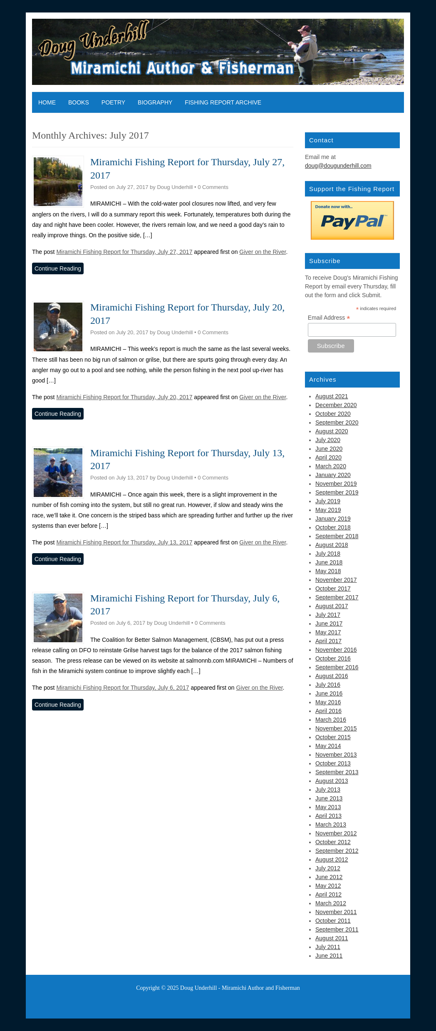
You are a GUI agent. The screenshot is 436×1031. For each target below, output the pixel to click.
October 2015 (333, 737)
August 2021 (331, 396)
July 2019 (327, 501)
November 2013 (336, 754)
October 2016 (333, 658)
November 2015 (336, 728)
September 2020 (337, 422)
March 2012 (330, 903)
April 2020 (328, 457)
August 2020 (331, 431)
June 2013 (328, 798)
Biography (155, 102)
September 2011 (337, 929)
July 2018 (327, 553)
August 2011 (331, 938)
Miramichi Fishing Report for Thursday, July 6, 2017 (122, 687)
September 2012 (337, 850)
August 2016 (331, 676)
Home (47, 102)
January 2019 (333, 518)
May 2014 (328, 746)
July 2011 (327, 947)
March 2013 (330, 824)
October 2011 (333, 920)
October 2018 (333, 527)
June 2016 (328, 693)
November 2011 (336, 912)
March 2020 (330, 466)
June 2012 (328, 877)
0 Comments (213, 187)
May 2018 (328, 571)
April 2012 (328, 894)
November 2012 (336, 833)
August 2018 (331, 545)
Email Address (329, 318)
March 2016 (330, 719)
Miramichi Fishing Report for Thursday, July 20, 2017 (124, 397)
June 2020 (328, 448)
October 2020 (333, 413)
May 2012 (328, 885)
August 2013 (331, 781)
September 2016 (337, 667)
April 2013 (328, 815)
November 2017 (336, 579)
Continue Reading (58, 268)
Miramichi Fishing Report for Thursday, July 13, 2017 (124, 542)
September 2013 (337, 772)
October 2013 (333, 763)
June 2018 (328, 562)
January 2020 (333, 475)
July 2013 (327, 789)
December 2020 (336, 405)
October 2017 (333, 588)
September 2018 (337, 536)
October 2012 (333, 842)
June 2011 (328, 955)
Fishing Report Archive (223, 102)
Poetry (113, 102)
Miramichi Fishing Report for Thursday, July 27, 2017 (124, 251)
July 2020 (327, 440)
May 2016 (328, 702)
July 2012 (327, 868)
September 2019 (337, 492)
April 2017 (328, 641)
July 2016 (327, 684)
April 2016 (328, 711)
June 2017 (328, 623)
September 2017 (337, 597)
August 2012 (331, 859)
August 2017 (331, 606)
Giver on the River (262, 251)
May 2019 (328, 510)
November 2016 (336, 649)
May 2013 (328, 807)
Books (78, 102)
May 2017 (328, 632)
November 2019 (336, 483)
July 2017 (327, 614)
